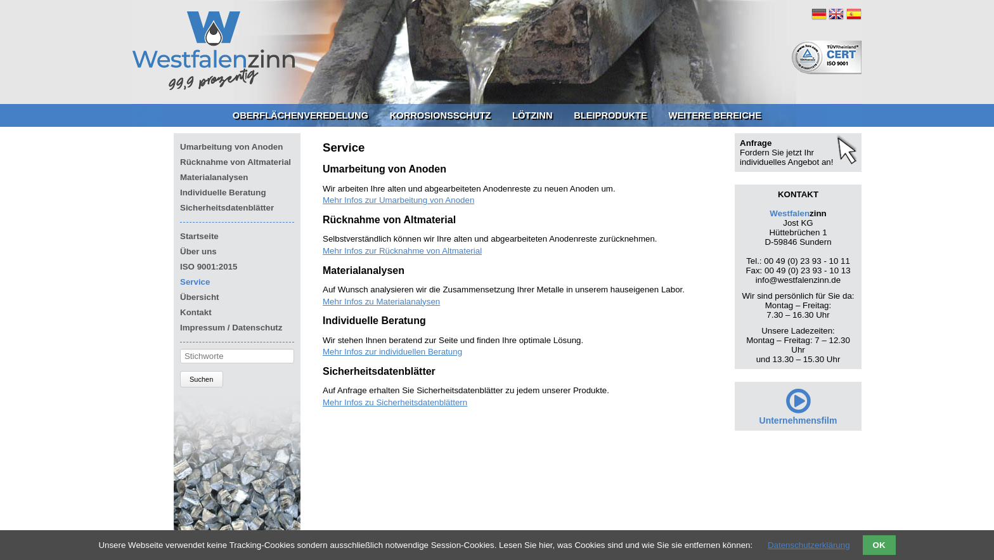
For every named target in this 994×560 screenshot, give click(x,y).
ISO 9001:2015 (208, 266)
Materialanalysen (214, 177)
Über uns (198, 251)
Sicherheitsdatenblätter (227, 207)
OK (879, 545)
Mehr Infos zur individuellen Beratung (392, 351)
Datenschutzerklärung (809, 545)
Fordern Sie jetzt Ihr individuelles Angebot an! (786, 157)
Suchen (201, 379)
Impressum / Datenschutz (231, 327)
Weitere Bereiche (715, 115)
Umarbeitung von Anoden (231, 147)
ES (854, 14)
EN (836, 14)
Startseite (199, 236)
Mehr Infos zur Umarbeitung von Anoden (398, 200)
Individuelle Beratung (223, 192)
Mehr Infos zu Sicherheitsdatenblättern (395, 402)
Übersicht (199, 297)
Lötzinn (532, 115)
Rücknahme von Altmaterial (235, 162)
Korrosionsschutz (440, 115)
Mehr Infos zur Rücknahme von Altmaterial (402, 251)
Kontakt (196, 312)
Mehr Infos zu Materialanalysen (381, 301)
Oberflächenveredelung (300, 115)
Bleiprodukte (610, 115)
